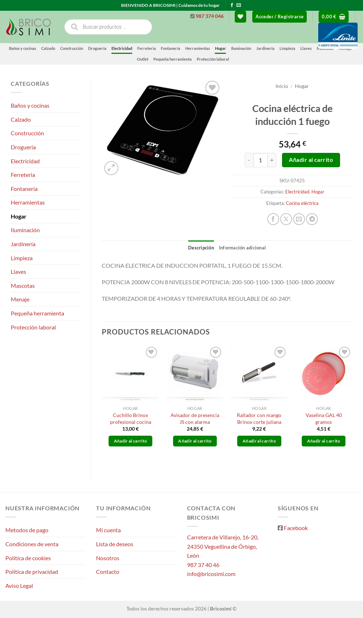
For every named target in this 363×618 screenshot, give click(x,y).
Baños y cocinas (22, 48)
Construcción (71, 48)
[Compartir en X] (286, 219)
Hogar (19, 216)
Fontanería (24, 188)
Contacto (107, 571)
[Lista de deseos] (240, 17)
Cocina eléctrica (302, 203)
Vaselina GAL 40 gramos (324, 418)
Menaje (20, 299)
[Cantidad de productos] (260, 160)
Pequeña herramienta (172, 59)
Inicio (282, 86)
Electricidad (121, 48)
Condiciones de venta (31, 543)
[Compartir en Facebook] (273, 219)
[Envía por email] (299, 219)
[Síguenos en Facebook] (232, 5)
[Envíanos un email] (239, 5)
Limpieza (22, 257)
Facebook (296, 527)
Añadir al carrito (311, 159)
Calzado (48, 48)
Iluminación (25, 229)
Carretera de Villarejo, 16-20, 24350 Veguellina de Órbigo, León (222, 546)
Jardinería (23, 243)
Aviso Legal (19, 585)
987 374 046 (210, 16)
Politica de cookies (28, 557)
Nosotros (107, 557)
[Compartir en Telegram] (312, 219)
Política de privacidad (31, 571)
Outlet (142, 59)
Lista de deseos (114, 543)
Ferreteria (146, 48)
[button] (279, 17)
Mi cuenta (108, 529)
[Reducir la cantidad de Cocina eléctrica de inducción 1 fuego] (249, 160)
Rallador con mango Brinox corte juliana (259, 418)
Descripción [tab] (201, 248)
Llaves (18, 271)
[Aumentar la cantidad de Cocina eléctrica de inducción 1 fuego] (272, 160)
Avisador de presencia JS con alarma (195, 418)
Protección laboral (213, 59)
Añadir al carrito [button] (130, 441)
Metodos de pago (26, 529)
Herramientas (28, 202)
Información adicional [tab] (242, 248)
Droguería (97, 48)
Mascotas (23, 285)
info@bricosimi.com (211, 573)
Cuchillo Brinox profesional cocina (130, 418)
